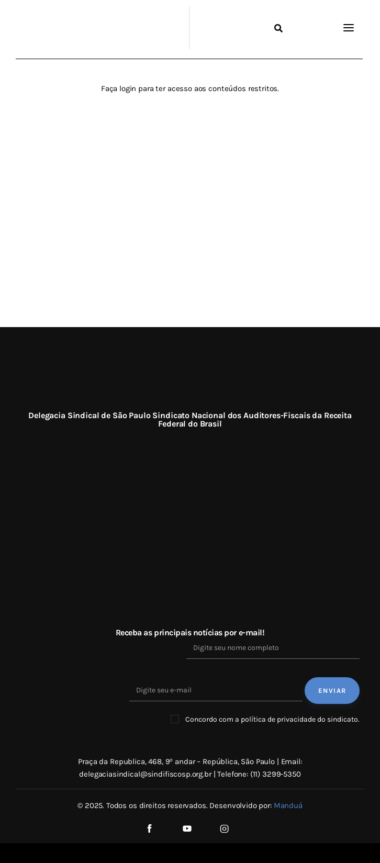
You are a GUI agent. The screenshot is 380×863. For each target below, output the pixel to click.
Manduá (288, 805)
